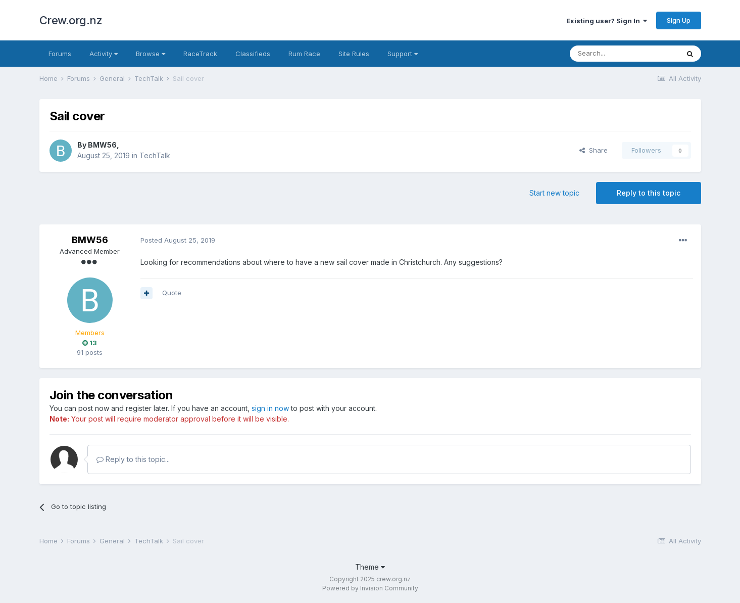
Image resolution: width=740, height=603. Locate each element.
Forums (59, 54)
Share (593, 150)
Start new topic (554, 193)
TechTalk (154, 155)
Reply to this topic (648, 193)
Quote (171, 293)
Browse (150, 54)
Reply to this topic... (133, 459)
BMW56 (102, 145)
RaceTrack (200, 54)
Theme (370, 567)
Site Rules (353, 54)
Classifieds (252, 54)
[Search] (624, 53)
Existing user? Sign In (606, 21)
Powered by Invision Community (370, 588)
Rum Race (304, 54)
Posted (177, 240)
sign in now (270, 408)
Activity (103, 54)
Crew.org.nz (71, 20)
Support (402, 54)
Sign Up (678, 20)
